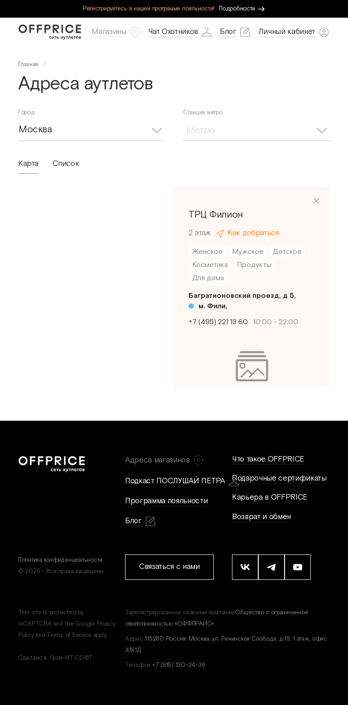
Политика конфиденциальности (60, 560)
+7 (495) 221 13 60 (218, 322)
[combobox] (91, 130)
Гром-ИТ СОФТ (71, 658)
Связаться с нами (169, 567)
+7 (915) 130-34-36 (178, 665)
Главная (28, 64)
